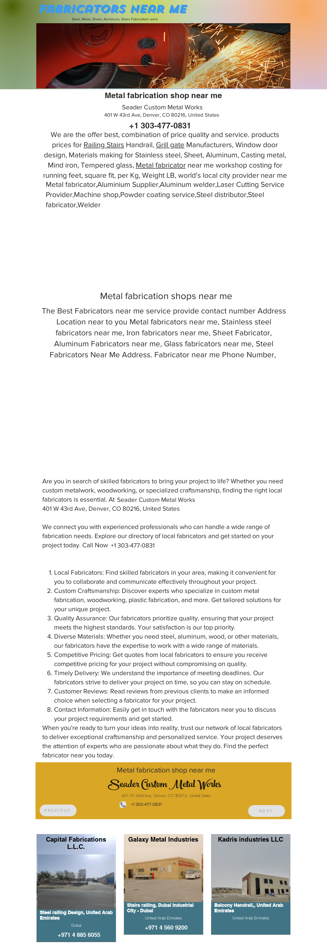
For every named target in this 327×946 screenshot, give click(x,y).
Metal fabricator (161, 165)
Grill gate (170, 145)
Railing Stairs (104, 145)
